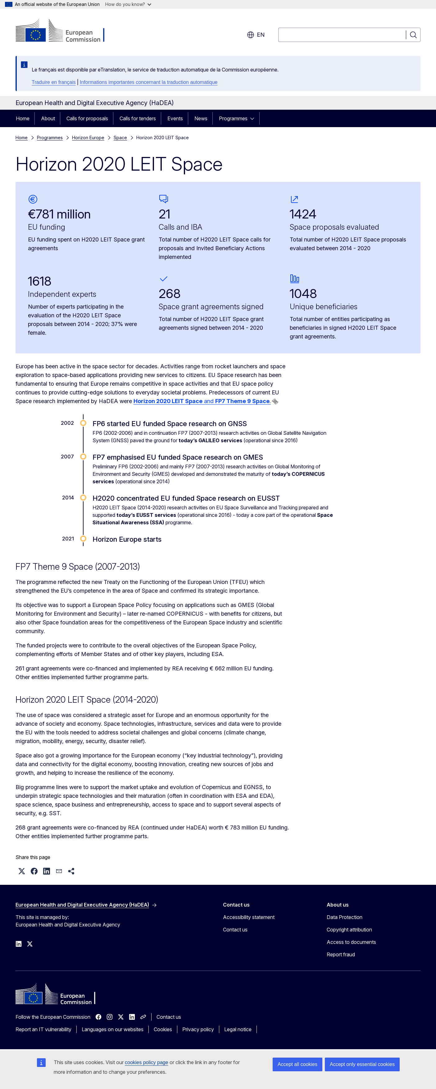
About (48, 118)
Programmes (233, 118)
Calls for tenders (138, 118)
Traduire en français (54, 82)
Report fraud (341, 954)
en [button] (256, 35)
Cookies (163, 1029)
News (200, 118)
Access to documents (351, 942)
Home (23, 118)
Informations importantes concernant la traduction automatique (149, 82)
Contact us (235, 929)
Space (120, 137)
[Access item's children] (254, 118)
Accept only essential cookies (362, 1064)
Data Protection (344, 917)
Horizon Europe (88, 137)
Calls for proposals (87, 118)
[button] (22, 871)
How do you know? (128, 4)
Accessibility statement (249, 917)
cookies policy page (146, 1062)
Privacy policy (198, 1029)
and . (202, 401)
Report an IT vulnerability (43, 1029)
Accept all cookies (297, 1064)
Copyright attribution (349, 929)
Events (175, 118)
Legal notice (238, 1029)
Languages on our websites (112, 1029)
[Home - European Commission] (66, 31)
